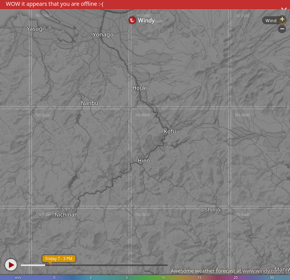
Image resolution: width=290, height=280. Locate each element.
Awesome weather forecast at (225, 270)
